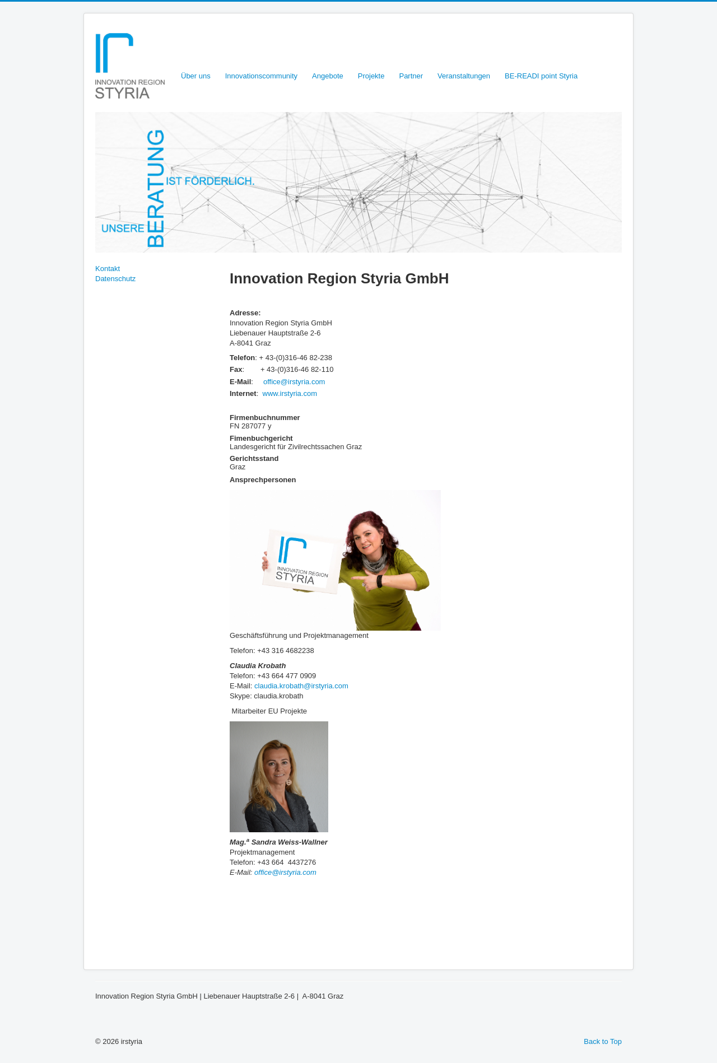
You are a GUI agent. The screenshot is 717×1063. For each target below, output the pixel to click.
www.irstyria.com (290, 393)
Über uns (196, 76)
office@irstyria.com (294, 381)
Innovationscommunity (261, 76)
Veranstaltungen (463, 76)
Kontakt (107, 268)
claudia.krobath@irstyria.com (301, 686)
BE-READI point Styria (541, 76)
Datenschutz (115, 278)
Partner (411, 76)
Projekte (371, 76)
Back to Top (603, 1041)
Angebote (327, 76)
